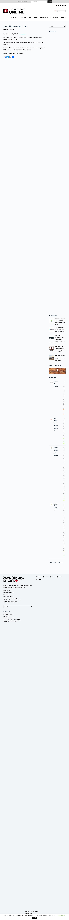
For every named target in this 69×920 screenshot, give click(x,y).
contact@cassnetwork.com (10, 601)
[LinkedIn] (65, 5)
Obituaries (12, 29)
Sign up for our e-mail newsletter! (23, 1)
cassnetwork (22, 34)
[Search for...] (56, 26)
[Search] (63, 18)
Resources (25, 18)
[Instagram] (58, 5)
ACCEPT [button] (34, 917)
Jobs (31, 18)
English (57, 11)
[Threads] (60, 5)
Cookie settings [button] (61, 915)
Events (36, 18)
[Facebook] (56, 5)
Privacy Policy (28, 913)
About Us (27, 911)
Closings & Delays (44, 17)
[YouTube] (62, 5)
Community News (15, 18)
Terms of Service (34, 911)
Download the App (54, 17)
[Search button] (64, 26)
